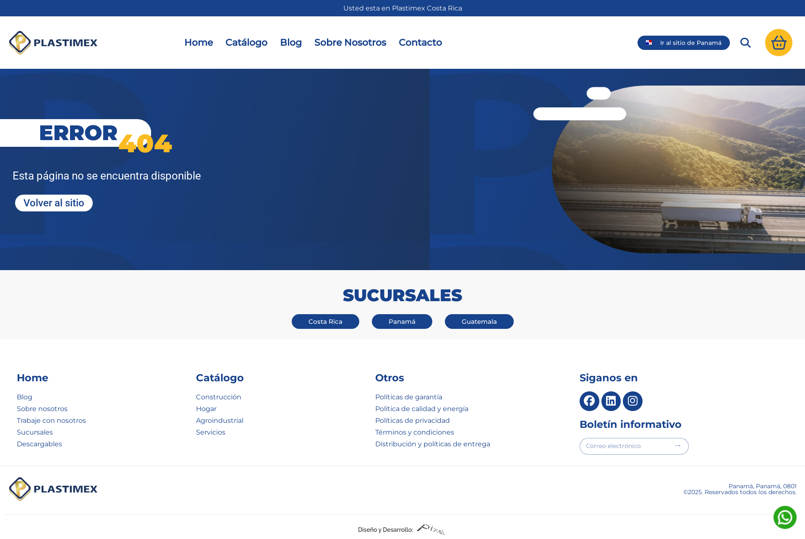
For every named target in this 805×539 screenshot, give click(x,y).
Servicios (210, 432)
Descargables (39, 444)
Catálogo (246, 42)
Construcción (218, 397)
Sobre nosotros (42, 409)
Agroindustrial (219, 420)
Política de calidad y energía (421, 409)
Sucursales (35, 432)
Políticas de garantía (408, 397)
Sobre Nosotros (350, 42)
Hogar (206, 409)
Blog (291, 42)
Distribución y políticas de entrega (432, 444)
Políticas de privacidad (412, 420)
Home (198, 42)
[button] (745, 43)
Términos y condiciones (414, 432)
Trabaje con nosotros (51, 420)
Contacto (420, 42)
